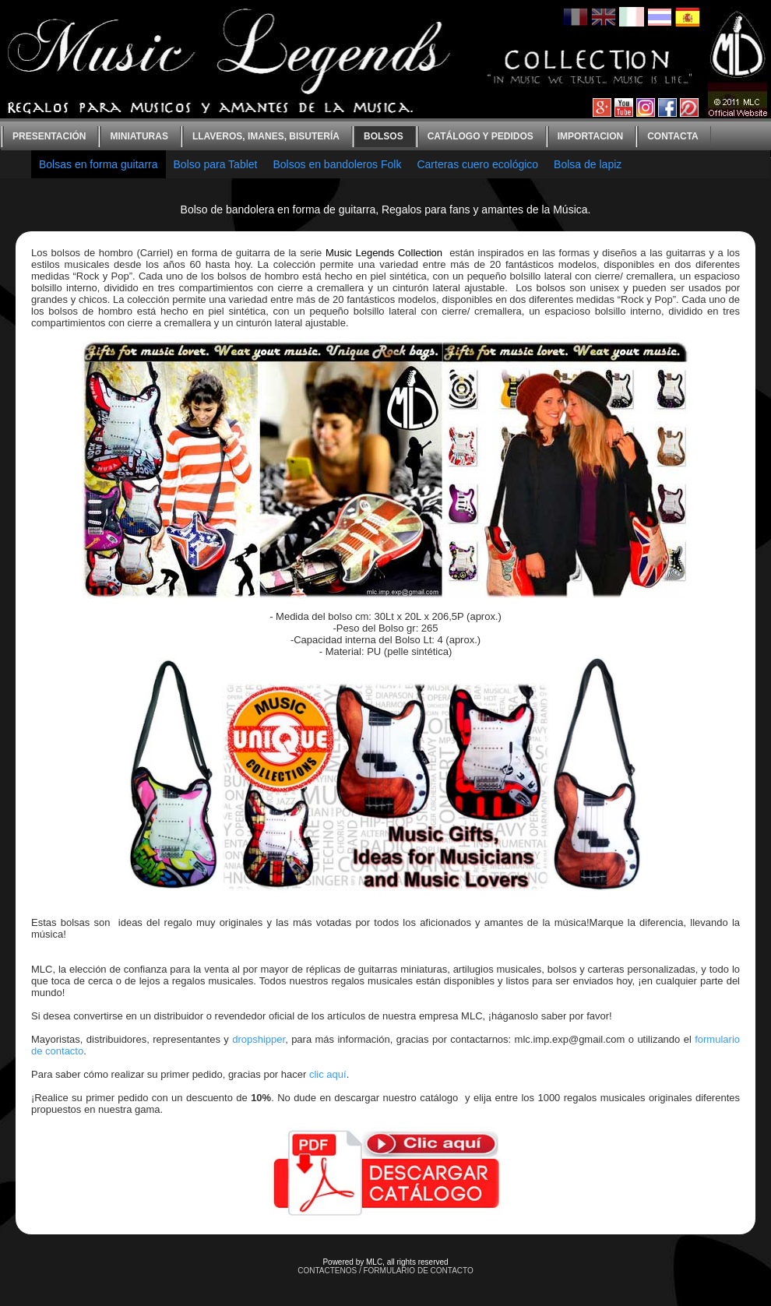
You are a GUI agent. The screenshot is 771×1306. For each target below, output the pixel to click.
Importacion (590, 136)
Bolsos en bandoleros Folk (337, 164)
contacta (673, 136)
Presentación (49, 136)
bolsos (383, 136)
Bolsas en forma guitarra (98, 164)
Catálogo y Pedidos (480, 136)
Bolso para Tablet (216, 164)
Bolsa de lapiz (587, 164)
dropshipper (258, 1039)
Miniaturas (138, 136)
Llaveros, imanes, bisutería (266, 136)
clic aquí (328, 1074)
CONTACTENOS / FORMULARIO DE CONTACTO (385, 1270)
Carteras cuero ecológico (477, 164)
